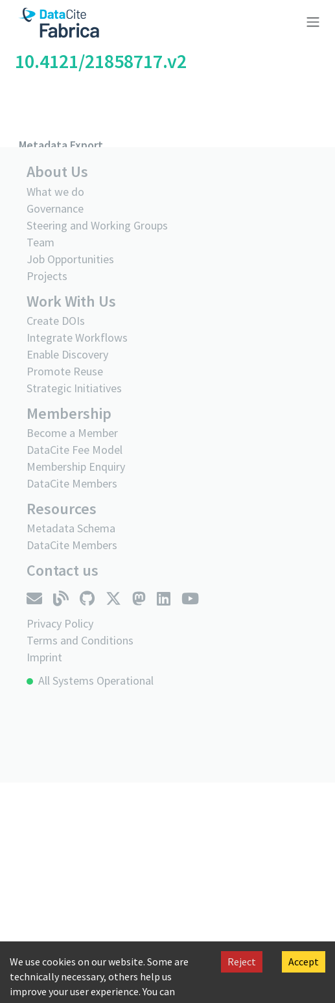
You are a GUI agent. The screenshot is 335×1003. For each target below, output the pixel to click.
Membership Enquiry (76, 466)
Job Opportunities (70, 259)
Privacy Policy (60, 623)
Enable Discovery (67, 354)
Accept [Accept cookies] (303, 961)
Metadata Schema (71, 528)
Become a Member (72, 432)
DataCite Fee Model (74, 449)
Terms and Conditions (80, 640)
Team (40, 242)
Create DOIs (56, 320)
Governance (55, 208)
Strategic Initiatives (74, 388)
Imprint (44, 657)
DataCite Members (72, 483)
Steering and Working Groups (97, 225)
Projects (47, 275)
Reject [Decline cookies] (241, 961)
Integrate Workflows (77, 337)
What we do (55, 191)
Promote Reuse (65, 371)
